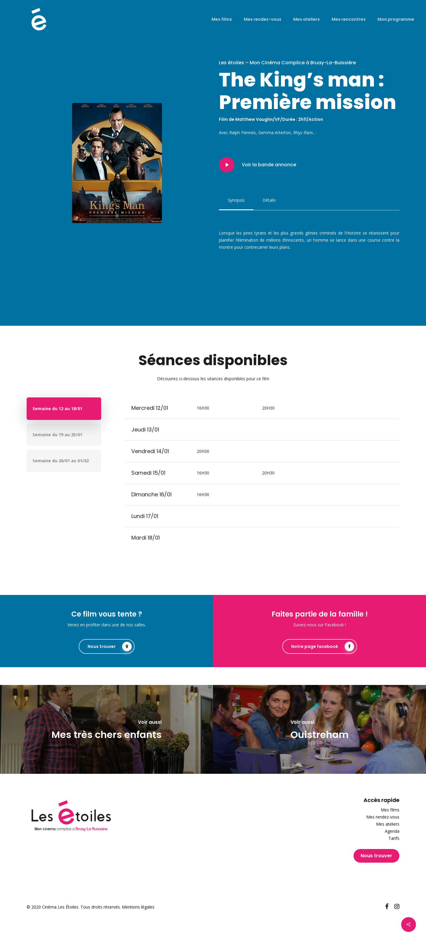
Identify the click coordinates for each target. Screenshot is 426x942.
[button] (236, 200)
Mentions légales (138, 907)
